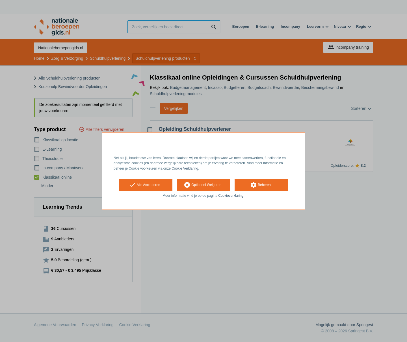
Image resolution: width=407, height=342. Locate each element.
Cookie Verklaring (185, 168)
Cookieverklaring (230, 196)
